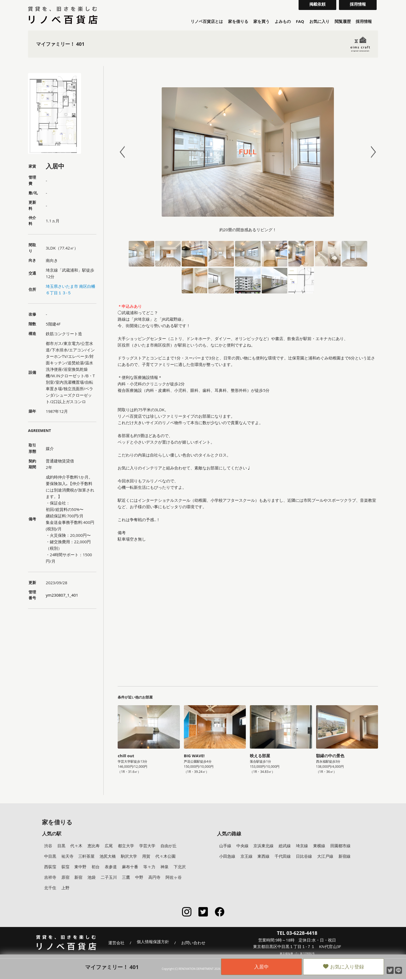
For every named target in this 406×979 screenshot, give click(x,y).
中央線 (242, 845)
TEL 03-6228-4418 (297, 933)
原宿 (65, 877)
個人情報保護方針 (153, 942)
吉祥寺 (50, 877)
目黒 (61, 845)
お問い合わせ (193, 942)
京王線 (246, 856)
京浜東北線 (263, 845)
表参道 (111, 866)
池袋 (92, 877)
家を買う (261, 21)
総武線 (285, 845)
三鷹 (126, 877)
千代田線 (283, 856)
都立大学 (126, 845)
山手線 (225, 845)
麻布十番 (130, 866)
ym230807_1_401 (62, 595)
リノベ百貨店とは (207, 21)
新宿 (78, 877)
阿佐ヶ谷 (174, 877)
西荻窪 (50, 866)
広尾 (109, 845)
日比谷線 (304, 856)
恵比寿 (94, 845)
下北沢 (180, 866)
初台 (96, 866)
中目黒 (50, 856)
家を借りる (238, 21)
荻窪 (65, 866)
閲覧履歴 (343, 21)
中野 (139, 877)
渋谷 (48, 845)
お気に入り (319, 21)
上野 (65, 887)
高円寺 (154, 877)
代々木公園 (165, 856)
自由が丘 (168, 845)
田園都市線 (340, 845)
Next (371, 152)
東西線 (263, 856)
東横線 (319, 845)
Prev (125, 152)
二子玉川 (109, 877)
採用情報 (364, 21)
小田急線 (227, 856)
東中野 (80, 866)
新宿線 (344, 856)
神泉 (164, 866)
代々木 (76, 845)
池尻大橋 (108, 856)
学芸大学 (147, 845)
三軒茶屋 (86, 856)
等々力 (149, 866)
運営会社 (116, 942)
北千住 (50, 887)
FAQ (300, 21)
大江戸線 (325, 856)
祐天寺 (67, 856)
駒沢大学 (129, 856)
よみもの (283, 21)
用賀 (146, 856)
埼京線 (302, 845)
